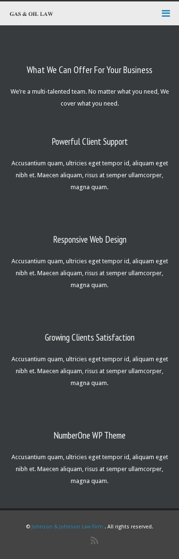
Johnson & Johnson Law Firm (67, 527)
